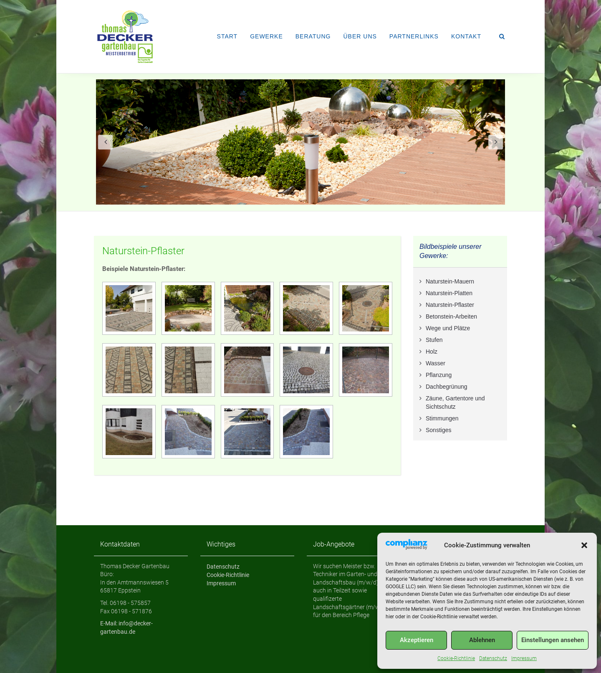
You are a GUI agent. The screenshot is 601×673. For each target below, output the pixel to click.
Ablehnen (482, 640)
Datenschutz (493, 658)
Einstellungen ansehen (552, 640)
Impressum (524, 658)
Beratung (313, 36)
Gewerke (266, 36)
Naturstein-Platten (449, 293)
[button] (584, 545)
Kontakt (466, 36)
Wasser (435, 363)
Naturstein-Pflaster (143, 251)
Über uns (359, 36)
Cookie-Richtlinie (456, 658)
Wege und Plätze (448, 328)
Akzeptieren (416, 640)
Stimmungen (442, 418)
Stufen (434, 339)
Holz (431, 351)
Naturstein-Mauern (450, 281)
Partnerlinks (414, 36)
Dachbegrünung (446, 386)
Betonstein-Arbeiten (451, 316)
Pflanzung (439, 375)
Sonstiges (438, 430)
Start (227, 36)
